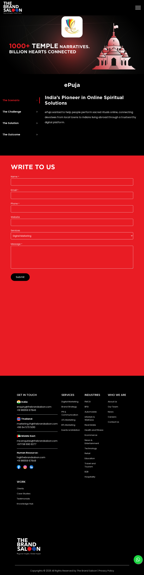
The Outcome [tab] (20, 134)
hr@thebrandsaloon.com (31, 457)
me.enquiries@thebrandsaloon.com (37, 440)
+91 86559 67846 (26, 410)
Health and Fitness (94, 430)
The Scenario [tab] (20, 100)
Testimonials (23, 498)
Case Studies (23, 493)
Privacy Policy (106, 570)
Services (15, 230)
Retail (87, 453)
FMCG (87, 401)
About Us (112, 401)
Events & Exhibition (70, 430)
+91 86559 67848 (26, 460)
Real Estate (90, 425)
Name (15, 176)
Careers (112, 417)
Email (14, 190)
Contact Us (113, 422)
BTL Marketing (68, 425)
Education (90, 458)
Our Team (113, 406)
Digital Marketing (69, 401)
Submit (20, 277)
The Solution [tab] (20, 123)
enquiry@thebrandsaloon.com (34, 406)
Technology (91, 448)
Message (16, 244)
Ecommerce (91, 435)
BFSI (87, 406)
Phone (15, 203)
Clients (20, 488)
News (111, 411)
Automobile (91, 411)
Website (15, 217)
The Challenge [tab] (20, 112)
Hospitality (90, 476)
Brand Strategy (69, 406)
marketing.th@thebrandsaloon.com (37, 423)
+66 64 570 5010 (26, 427)
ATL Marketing (68, 420)
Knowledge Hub (25, 503)
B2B (86, 471)
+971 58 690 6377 (26, 444)
